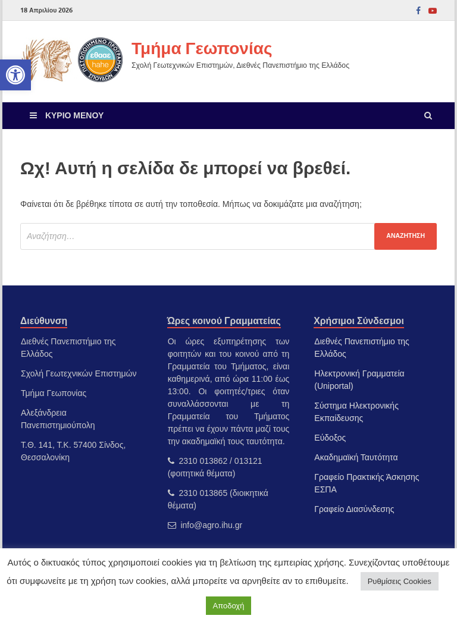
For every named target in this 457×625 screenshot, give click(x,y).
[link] (15, 74)
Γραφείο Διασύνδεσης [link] (354, 509)
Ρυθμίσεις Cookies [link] (399, 581)
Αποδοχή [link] (229, 605)
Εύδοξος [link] (330, 437)
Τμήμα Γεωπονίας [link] (202, 47)
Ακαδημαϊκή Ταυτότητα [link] (355, 457)
